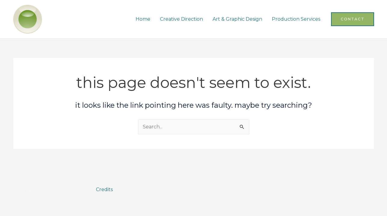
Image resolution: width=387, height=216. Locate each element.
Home (143, 19)
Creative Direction (181, 19)
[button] (352, 19)
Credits (104, 189)
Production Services (296, 19)
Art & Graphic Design (237, 19)
